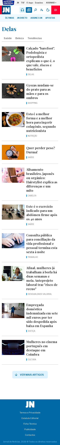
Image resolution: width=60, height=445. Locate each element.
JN (18, 3)
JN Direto (22, 18)
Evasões (39, 3)
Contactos (30, 435)
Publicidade (30, 429)
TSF (23, 3)
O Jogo (29, 3)
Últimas (9, 18)
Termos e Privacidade (30, 412)
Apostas (50, 18)
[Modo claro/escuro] (48, 10)
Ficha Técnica (30, 423)
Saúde (8, 38)
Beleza (19, 38)
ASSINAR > (51, 3)
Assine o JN (36, 18)
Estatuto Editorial (30, 418)
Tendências (35, 38)
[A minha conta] (41, 10)
